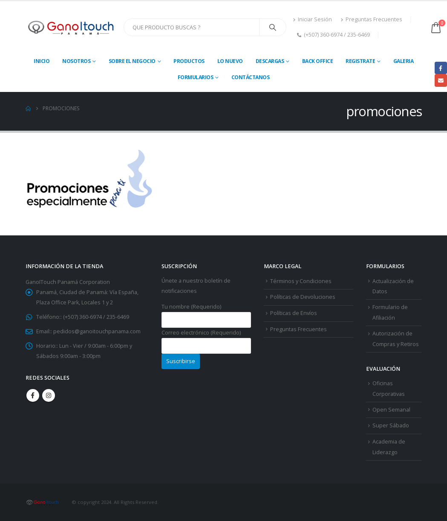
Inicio (41, 61)
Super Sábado (390, 425)
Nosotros (76, 61)
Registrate (360, 61)
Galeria (403, 61)
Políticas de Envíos (293, 313)
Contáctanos (250, 77)
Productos (189, 61)
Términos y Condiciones (301, 281)
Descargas (270, 61)
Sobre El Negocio (132, 61)
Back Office (317, 61)
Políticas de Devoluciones (302, 297)
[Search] (273, 27)
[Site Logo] (72, 27)
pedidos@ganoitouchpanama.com (97, 331)
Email (441, 80)
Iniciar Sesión (312, 19)
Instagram (48, 395)
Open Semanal (391, 409)
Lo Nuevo (230, 61)
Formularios (195, 77)
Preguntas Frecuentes (371, 19)
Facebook (32, 395)
